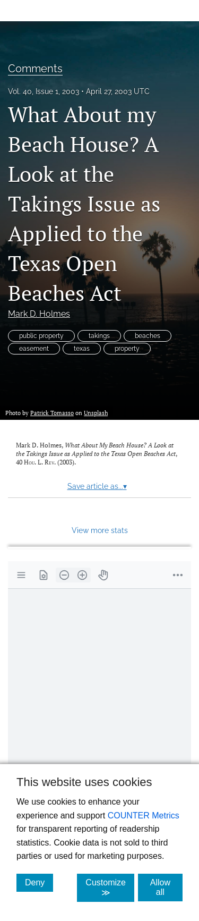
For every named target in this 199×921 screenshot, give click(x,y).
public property (41, 336)
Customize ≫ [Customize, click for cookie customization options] (109, 887)
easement (34, 348)
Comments (35, 68)
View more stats (100, 530)
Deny (39, 882)
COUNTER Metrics (143, 815)
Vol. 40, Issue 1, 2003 (43, 91)
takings (99, 336)
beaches (147, 336)
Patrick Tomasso (52, 413)
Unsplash (96, 413)
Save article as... (97, 486)
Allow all (166, 887)
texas (82, 348)
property (127, 348)
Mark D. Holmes (39, 314)
